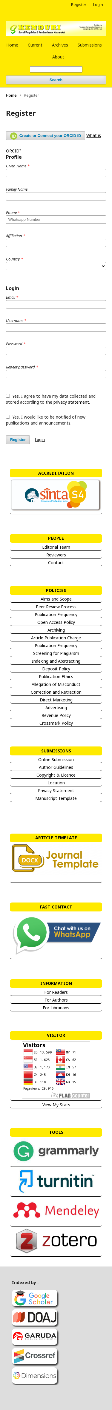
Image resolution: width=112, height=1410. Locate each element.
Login (98, 4)
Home (12, 45)
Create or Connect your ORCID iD (45, 136)
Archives (60, 45)
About (58, 57)
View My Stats (56, 1104)
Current (35, 45)
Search (56, 80)
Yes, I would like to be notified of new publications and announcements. (45, 420)
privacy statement (71, 402)
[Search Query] (56, 69)
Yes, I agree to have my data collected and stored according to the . (51, 399)
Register (78, 4)
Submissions (90, 45)
